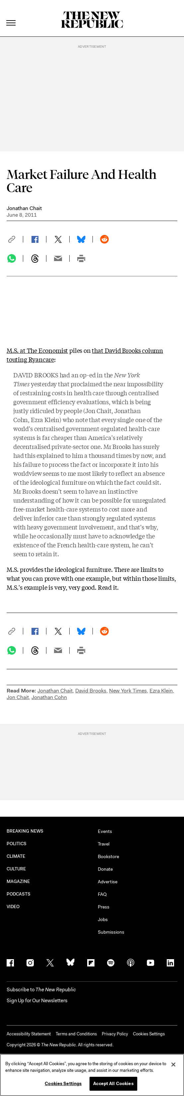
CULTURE (16, 869)
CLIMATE (16, 856)
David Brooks (90, 690)
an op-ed (83, 374)
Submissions (111, 932)
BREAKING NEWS (25, 831)
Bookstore (108, 856)
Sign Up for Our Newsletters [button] (37, 1000)
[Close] (173, 1064)
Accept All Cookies (113, 1083)
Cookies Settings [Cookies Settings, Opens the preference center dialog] (63, 1083)
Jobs (103, 919)
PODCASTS (19, 894)
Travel (103, 844)
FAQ (102, 894)
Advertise (107, 882)
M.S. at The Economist (37, 350)
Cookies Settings (149, 1034)
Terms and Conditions (76, 1034)
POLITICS (17, 844)
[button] (15, 239)
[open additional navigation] (11, 14)
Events (105, 831)
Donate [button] (105, 869)
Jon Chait (98, 410)
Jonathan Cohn (49, 697)
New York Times (128, 690)
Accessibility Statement (29, 1034)
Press (103, 907)
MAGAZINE (18, 881)
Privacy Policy (115, 1034)
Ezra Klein (45, 419)
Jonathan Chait (24, 208)
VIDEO (13, 906)
